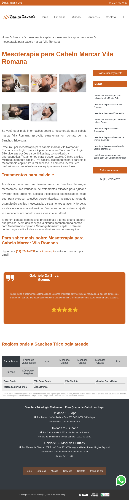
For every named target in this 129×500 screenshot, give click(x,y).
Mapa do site (96, 471)
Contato (111, 17)
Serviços (92, 17)
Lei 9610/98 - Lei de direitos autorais (69, 396)
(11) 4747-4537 (118, 2)
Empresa (60, 17)
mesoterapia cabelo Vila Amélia (109, 116)
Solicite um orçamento (110, 73)
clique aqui (47, 251)
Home (44, 17)
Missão (76, 17)
